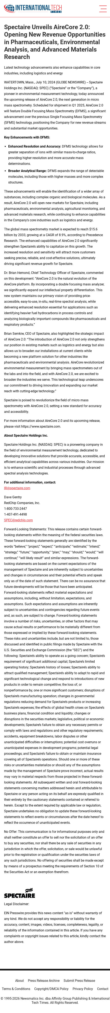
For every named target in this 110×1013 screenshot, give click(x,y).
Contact (102, 989)
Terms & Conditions (16, 989)
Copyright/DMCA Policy (51, 989)
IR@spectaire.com (17, 488)
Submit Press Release (79, 981)
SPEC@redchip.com (18, 520)
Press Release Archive (44, 981)
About (19, 981)
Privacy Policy (83, 989)
